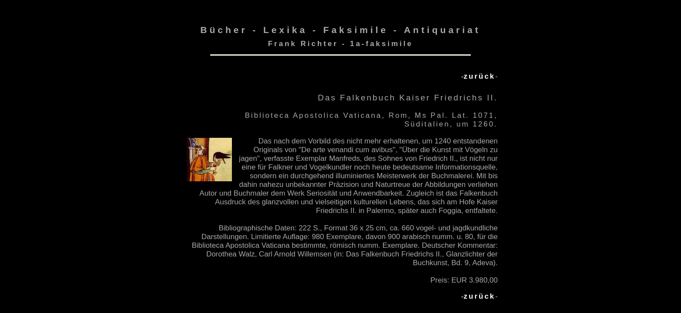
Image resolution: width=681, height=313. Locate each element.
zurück (480, 76)
